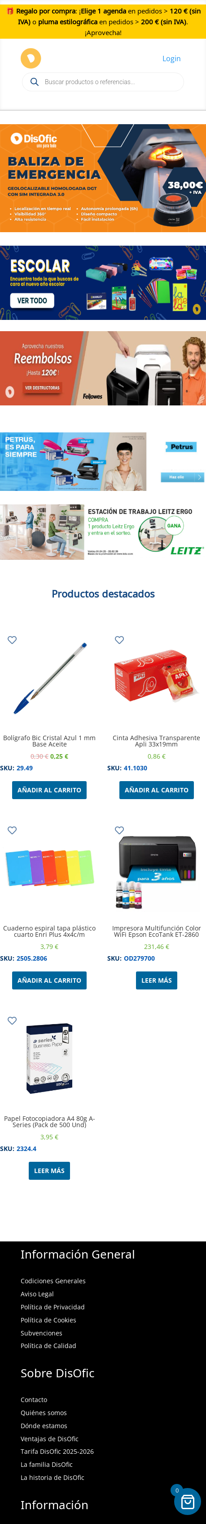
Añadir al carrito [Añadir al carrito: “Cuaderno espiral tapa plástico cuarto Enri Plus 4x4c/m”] (49, 980)
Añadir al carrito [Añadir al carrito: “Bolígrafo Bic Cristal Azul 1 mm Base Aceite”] (49, 790)
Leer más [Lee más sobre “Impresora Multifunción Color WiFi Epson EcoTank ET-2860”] (156, 980)
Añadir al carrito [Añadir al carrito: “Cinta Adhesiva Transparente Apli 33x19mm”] (156, 790)
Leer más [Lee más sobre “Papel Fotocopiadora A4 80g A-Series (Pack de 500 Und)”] (49, 1170)
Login (171, 58)
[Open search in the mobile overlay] (103, 82)
